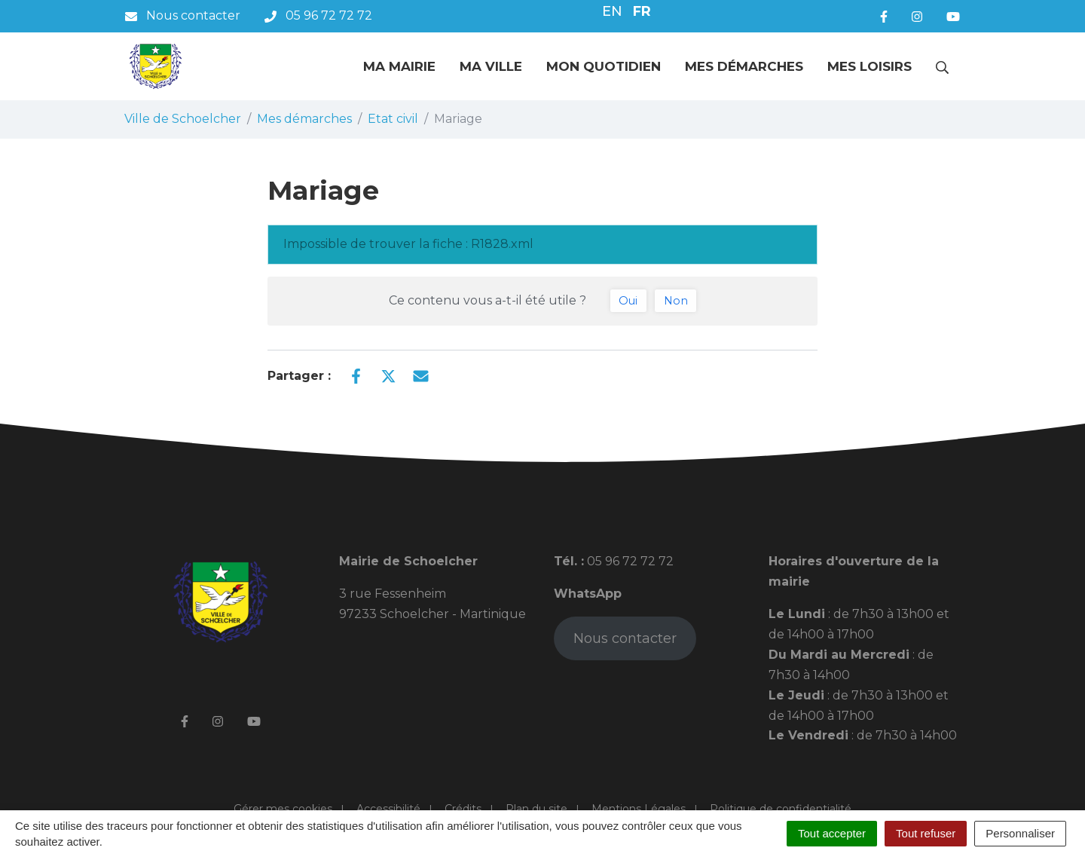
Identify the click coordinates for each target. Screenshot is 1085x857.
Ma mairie (399, 66)
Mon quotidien (603, 66)
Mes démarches (744, 66)
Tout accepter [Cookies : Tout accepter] (832, 833)
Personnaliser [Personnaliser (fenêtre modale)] (1020, 833)
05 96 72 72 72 (629, 561)
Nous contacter (625, 638)
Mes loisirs (869, 66)
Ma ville (491, 66)
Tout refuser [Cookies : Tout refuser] (925, 833)
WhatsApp (588, 593)
